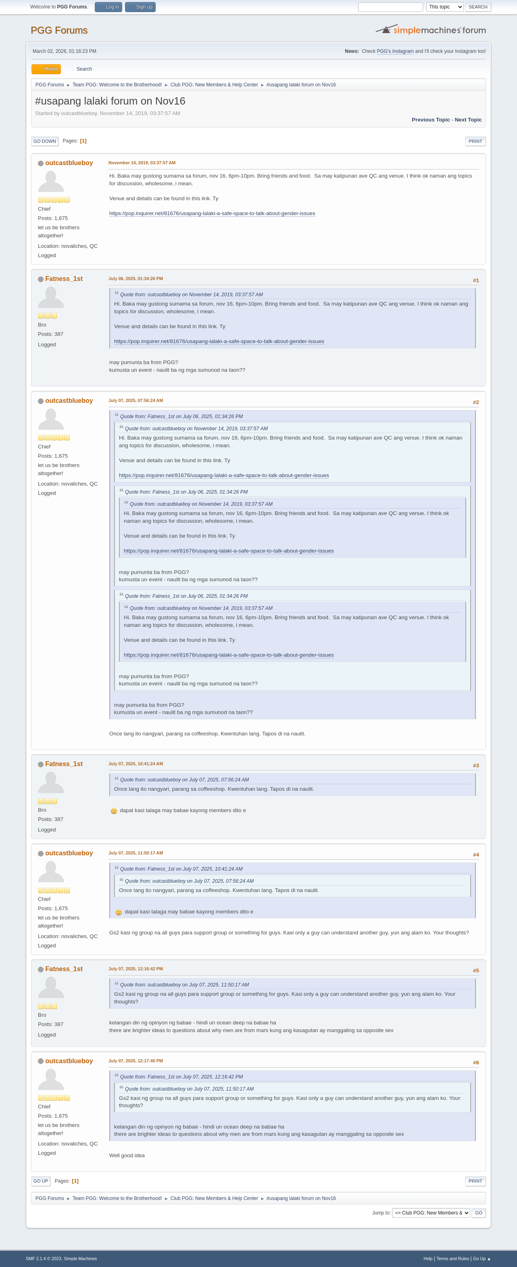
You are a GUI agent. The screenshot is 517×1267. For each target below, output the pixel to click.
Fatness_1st (64, 278)
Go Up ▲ (482, 1258)
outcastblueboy (69, 162)
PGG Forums (59, 30)
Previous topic (431, 120)
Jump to (381, 1212)
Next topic (468, 120)
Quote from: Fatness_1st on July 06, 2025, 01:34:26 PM (181, 416)
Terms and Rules (452, 1258)
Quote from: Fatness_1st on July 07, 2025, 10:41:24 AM (181, 869)
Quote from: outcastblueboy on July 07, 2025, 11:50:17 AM (184, 985)
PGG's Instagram (395, 51)
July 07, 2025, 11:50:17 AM (135, 852)
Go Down (44, 141)
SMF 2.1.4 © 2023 (43, 1258)
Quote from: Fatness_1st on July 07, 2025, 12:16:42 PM (181, 1077)
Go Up (40, 1181)
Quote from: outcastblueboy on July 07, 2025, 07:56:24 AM (184, 780)
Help (427, 1258)
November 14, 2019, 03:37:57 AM (141, 162)
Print (475, 141)
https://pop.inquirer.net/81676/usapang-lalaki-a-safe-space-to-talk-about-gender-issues (212, 213)
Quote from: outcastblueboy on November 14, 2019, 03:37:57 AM (191, 294)
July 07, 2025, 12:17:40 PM (135, 1060)
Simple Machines (80, 1258)
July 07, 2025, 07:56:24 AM (135, 400)
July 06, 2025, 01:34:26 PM (135, 278)
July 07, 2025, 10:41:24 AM (135, 763)
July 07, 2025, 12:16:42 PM (135, 968)
